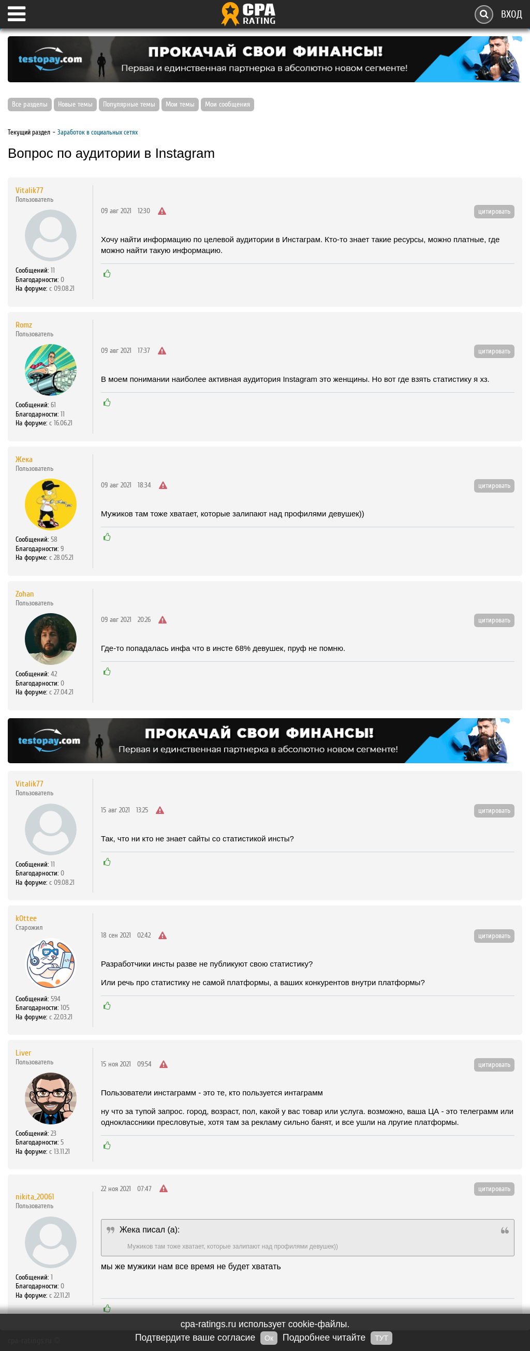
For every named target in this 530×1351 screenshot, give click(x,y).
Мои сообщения (227, 104)
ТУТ (381, 1338)
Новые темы (75, 104)
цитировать (494, 211)
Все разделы (30, 104)
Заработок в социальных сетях (97, 132)
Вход (511, 14)
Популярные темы (129, 104)
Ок (268, 1338)
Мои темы (180, 104)
